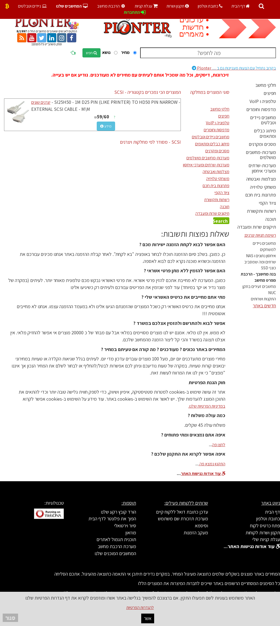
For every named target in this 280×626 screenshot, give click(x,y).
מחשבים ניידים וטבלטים (263, 120)
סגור (10, 617)
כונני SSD (268, 268)
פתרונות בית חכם (260, 195)
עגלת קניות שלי (266, 539)
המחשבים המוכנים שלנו (115, 553)
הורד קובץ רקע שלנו (118, 512)
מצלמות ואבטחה (261, 179)
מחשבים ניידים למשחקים (264, 246)
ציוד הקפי (267, 203)
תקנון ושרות (178, 6)
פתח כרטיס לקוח (265, 525)
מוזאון (130, 532)
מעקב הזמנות (196, 532)
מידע (106, 126)
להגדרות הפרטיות (140, 607)
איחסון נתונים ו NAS (261, 256)
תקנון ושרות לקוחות (263, 532)
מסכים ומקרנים (262, 144)
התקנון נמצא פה (212, 464)
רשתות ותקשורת (261, 211)
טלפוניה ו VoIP (263, 101)
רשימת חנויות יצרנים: (260, 235)
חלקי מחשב (265, 85)
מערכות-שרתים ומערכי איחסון (262, 168)
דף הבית (240, 6)
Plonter (234, 68)
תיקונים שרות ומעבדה (256, 227)
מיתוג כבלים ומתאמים (265, 133)
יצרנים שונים (40, 102)
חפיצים (270, 93)
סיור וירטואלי (125, 525)
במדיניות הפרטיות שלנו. (206, 406)
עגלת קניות (146, 6)
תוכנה (270, 219)
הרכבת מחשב (112, 6)
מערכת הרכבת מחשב (117, 546)
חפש (91, 52)
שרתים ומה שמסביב (260, 262)
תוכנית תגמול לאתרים (116, 539)
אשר (147, 618)
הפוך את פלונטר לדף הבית (112, 518)
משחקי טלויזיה (263, 187)
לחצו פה (218, 445)
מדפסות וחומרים (261, 109)
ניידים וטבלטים (32, 6)
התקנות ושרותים (263, 299)
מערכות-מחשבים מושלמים (261, 155)
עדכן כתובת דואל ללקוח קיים (182, 512)
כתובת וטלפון (210, 6)
